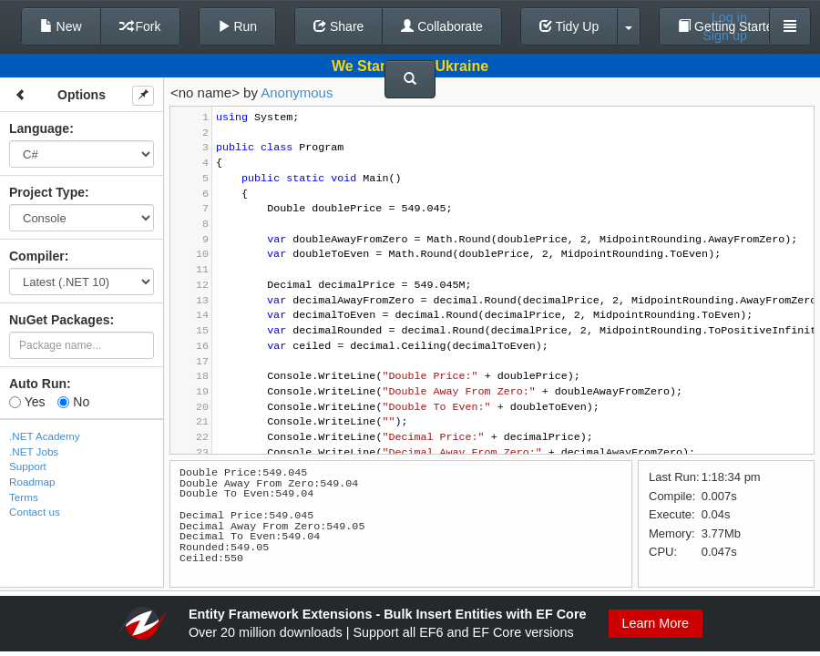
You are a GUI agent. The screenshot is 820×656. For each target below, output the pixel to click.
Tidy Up (569, 26)
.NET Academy (44, 436)
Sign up (724, 35)
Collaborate (442, 26)
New (61, 26)
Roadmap (32, 481)
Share (338, 26)
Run (238, 26)
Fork (140, 26)
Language (39, 128)
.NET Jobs (33, 451)
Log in (729, 17)
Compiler (37, 256)
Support (27, 466)
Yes (27, 402)
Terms (23, 497)
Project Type (47, 192)
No (73, 402)
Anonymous (297, 92)
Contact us (34, 512)
